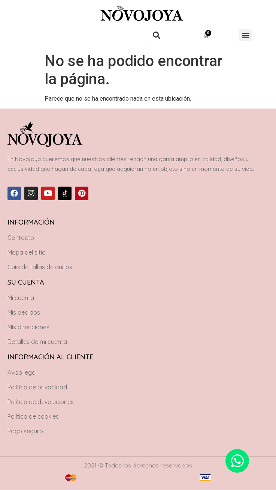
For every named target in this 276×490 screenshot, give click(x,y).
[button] (156, 35)
